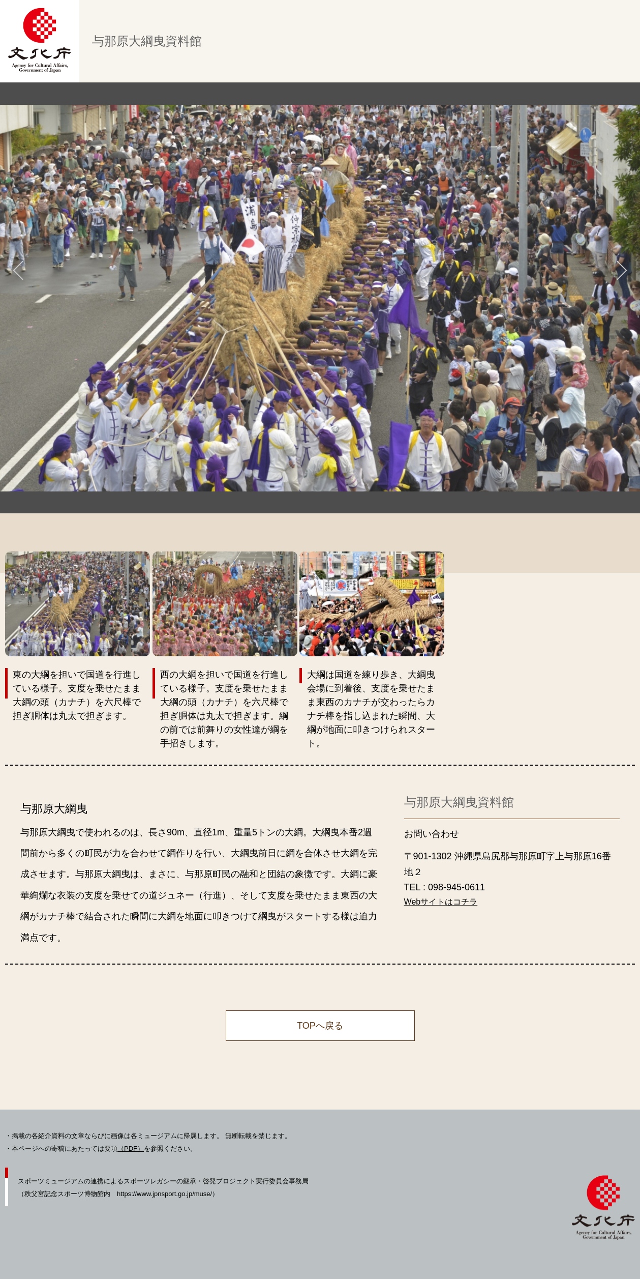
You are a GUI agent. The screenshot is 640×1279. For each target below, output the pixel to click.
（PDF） (130, 1148)
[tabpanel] (320, 297)
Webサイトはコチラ (441, 901)
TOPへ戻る (320, 1026)
